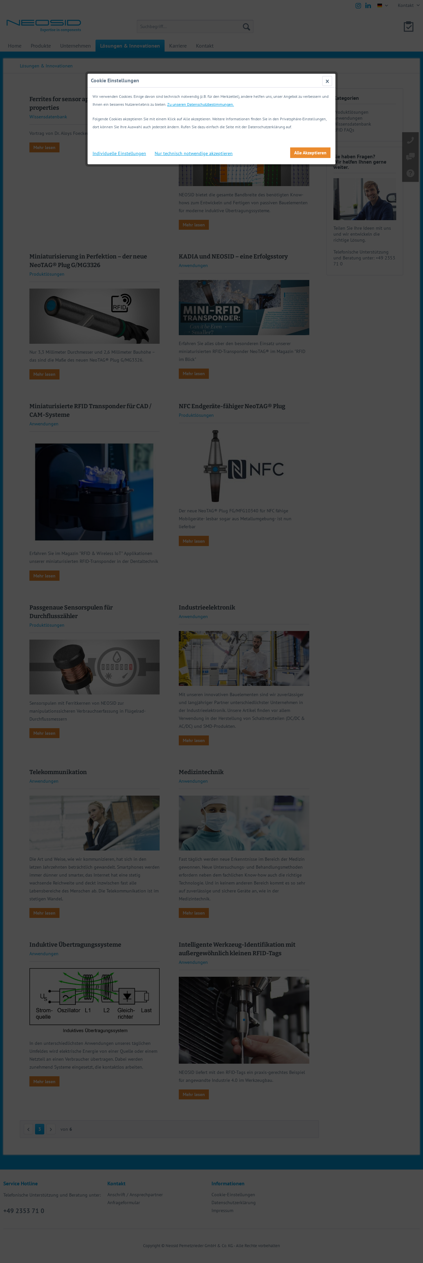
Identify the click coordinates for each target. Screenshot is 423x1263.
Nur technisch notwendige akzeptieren (194, 153)
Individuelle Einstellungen (119, 153)
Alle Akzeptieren (310, 153)
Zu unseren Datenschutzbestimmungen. (200, 104)
